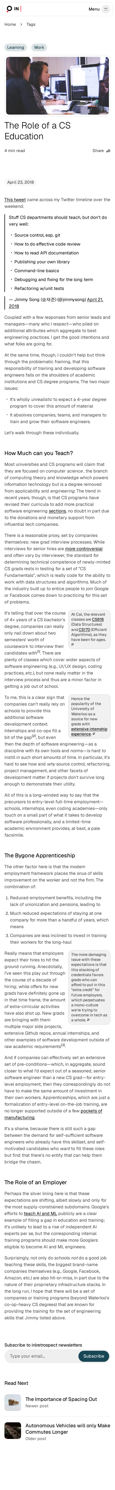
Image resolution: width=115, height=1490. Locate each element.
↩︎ (72, 644)
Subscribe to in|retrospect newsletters (43, 1345)
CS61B (98, 619)
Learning (15, 47)
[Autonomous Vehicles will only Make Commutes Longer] (57, 1432)
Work (39, 47)
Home (10, 24)
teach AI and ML (40, 1213)
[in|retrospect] (13, 9)
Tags (31, 24)
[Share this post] (101, 151)
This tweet (15, 200)
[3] (63, 1045)
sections (57, 511)
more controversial (84, 549)
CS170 (84, 629)
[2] (34, 736)
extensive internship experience (89, 732)
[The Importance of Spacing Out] (57, 1402)
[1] (38, 651)
